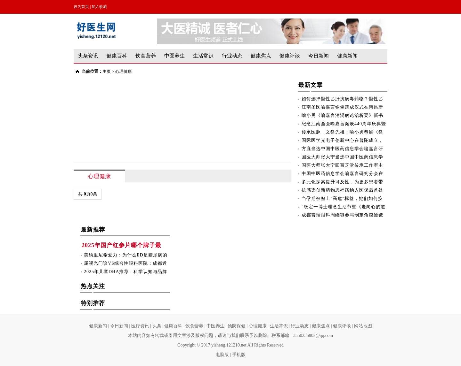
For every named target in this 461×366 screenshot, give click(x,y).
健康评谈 (289, 55)
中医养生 (174, 55)
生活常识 (203, 55)
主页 (106, 71)
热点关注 (93, 287)
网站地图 (363, 326)
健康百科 (117, 55)
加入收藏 (99, 6)
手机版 (239, 354)
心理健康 (123, 71)
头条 (156, 326)
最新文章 (310, 86)
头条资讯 (88, 55)
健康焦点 (261, 55)
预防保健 (237, 326)
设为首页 (81, 6)
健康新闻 (347, 55)
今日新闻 (318, 55)
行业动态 (232, 55)
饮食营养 (145, 55)
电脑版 (222, 354)
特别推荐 (93, 304)
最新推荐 (93, 230)
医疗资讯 (140, 326)
